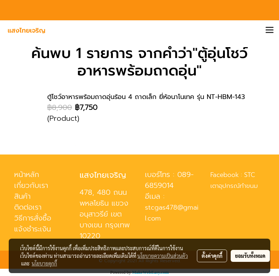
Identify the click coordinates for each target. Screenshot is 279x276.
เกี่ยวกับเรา (31, 185)
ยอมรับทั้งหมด (250, 255)
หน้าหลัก (26, 174)
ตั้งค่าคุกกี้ (212, 255)
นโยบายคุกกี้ (44, 263)
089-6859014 (169, 180)
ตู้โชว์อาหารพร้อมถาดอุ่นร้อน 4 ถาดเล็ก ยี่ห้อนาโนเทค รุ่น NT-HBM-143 (146, 97)
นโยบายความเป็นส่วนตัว (162, 255)
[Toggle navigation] (270, 30)
